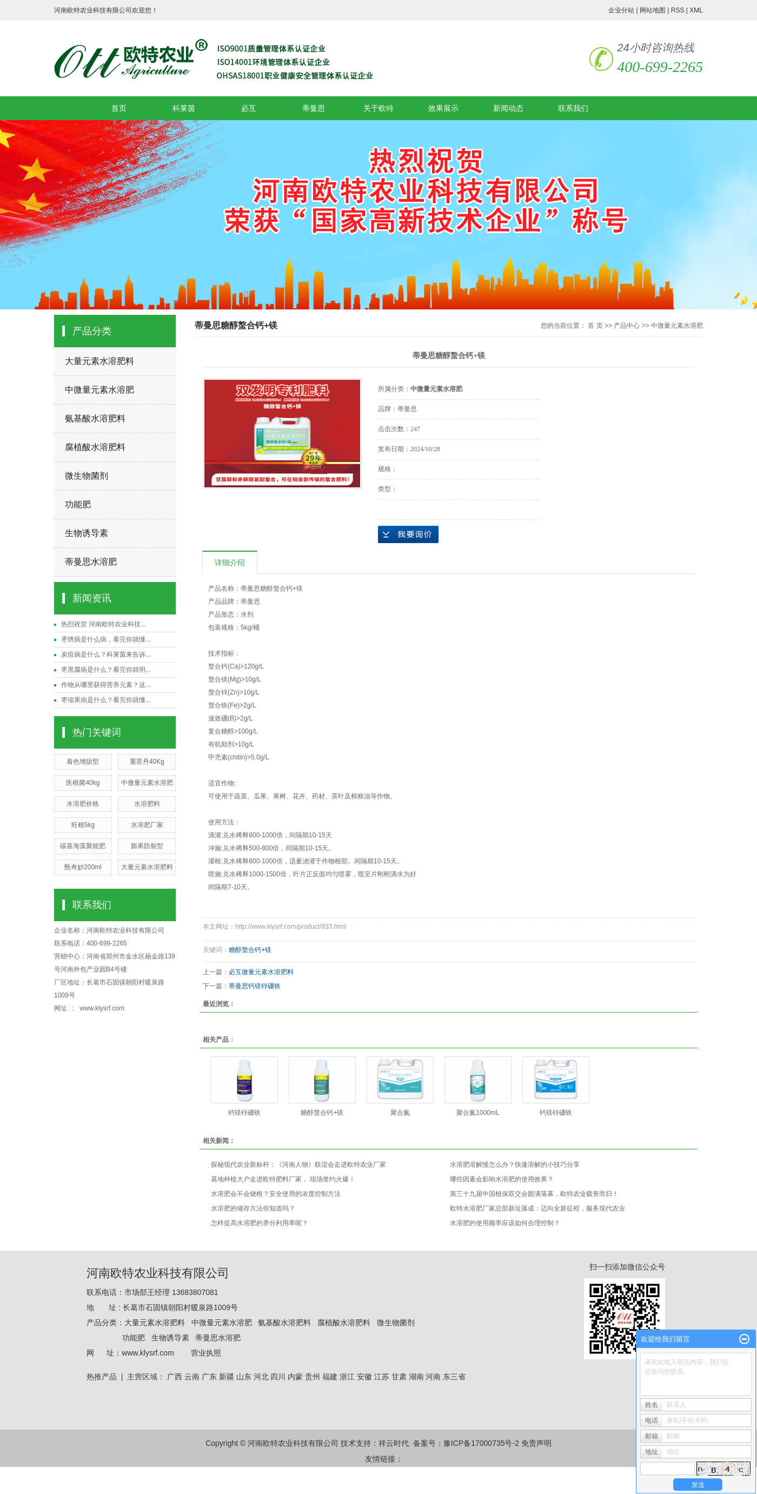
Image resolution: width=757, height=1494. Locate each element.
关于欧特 (378, 108)
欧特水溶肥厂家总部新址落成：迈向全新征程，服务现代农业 (537, 1208)
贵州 (312, 1376)
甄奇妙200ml (83, 867)
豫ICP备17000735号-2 (481, 1443)
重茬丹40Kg (147, 761)
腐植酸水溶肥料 (95, 447)
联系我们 (573, 108)
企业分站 (621, 10)
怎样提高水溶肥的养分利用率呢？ (259, 1223)
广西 (174, 1376)
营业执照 (206, 1352)
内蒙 (295, 1376)
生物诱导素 (86, 533)
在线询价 (408, 534)
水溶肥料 (147, 804)
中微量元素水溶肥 (99, 389)
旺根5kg (83, 825)
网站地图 (653, 10)
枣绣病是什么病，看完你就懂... (106, 639)
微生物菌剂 (86, 475)
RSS (678, 10)
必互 (248, 108)
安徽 (364, 1376)
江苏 (381, 1376)
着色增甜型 (83, 761)
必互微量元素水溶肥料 (261, 972)
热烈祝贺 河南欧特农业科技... (103, 624)
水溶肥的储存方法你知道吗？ (253, 1208)
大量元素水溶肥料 (99, 361)
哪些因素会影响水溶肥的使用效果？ (502, 1179)
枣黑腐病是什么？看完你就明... (106, 669)
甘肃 (399, 1376)
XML (696, 10)
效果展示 (443, 108)
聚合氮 (400, 1112)
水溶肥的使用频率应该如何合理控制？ (505, 1223)
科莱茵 (183, 108)
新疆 (226, 1376)
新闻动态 (508, 108)
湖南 (416, 1376)
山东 (243, 1376)
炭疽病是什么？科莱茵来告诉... (106, 654)
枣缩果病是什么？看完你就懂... (106, 700)
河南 (433, 1376)
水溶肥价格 (83, 804)
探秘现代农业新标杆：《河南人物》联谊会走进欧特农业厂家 (298, 1164)
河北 (261, 1376)
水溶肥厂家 (147, 825)
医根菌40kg (82, 782)
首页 (119, 108)
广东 (209, 1376)
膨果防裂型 (147, 846)
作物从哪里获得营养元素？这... (106, 685)
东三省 (454, 1376)
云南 (192, 1376)
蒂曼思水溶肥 (91, 561)
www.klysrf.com (102, 1008)
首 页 (595, 325)
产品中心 (627, 325)
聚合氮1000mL (477, 1112)
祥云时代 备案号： (410, 1443)
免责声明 (536, 1443)
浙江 (347, 1376)
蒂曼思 (313, 108)
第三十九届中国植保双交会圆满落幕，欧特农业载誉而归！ (534, 1194)
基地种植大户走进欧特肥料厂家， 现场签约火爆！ (283, 1179)
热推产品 (102, 1376)
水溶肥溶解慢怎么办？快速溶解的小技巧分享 (515, 1164)
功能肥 (78, 504)
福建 (329, 1376)
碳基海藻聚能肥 (82, 846)
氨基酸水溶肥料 (95, 418)
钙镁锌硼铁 (244, 1112)
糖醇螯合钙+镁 (250, 950)
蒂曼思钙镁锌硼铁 (255, 986)
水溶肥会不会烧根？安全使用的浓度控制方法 (276, 1194)
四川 (277, 1376)
